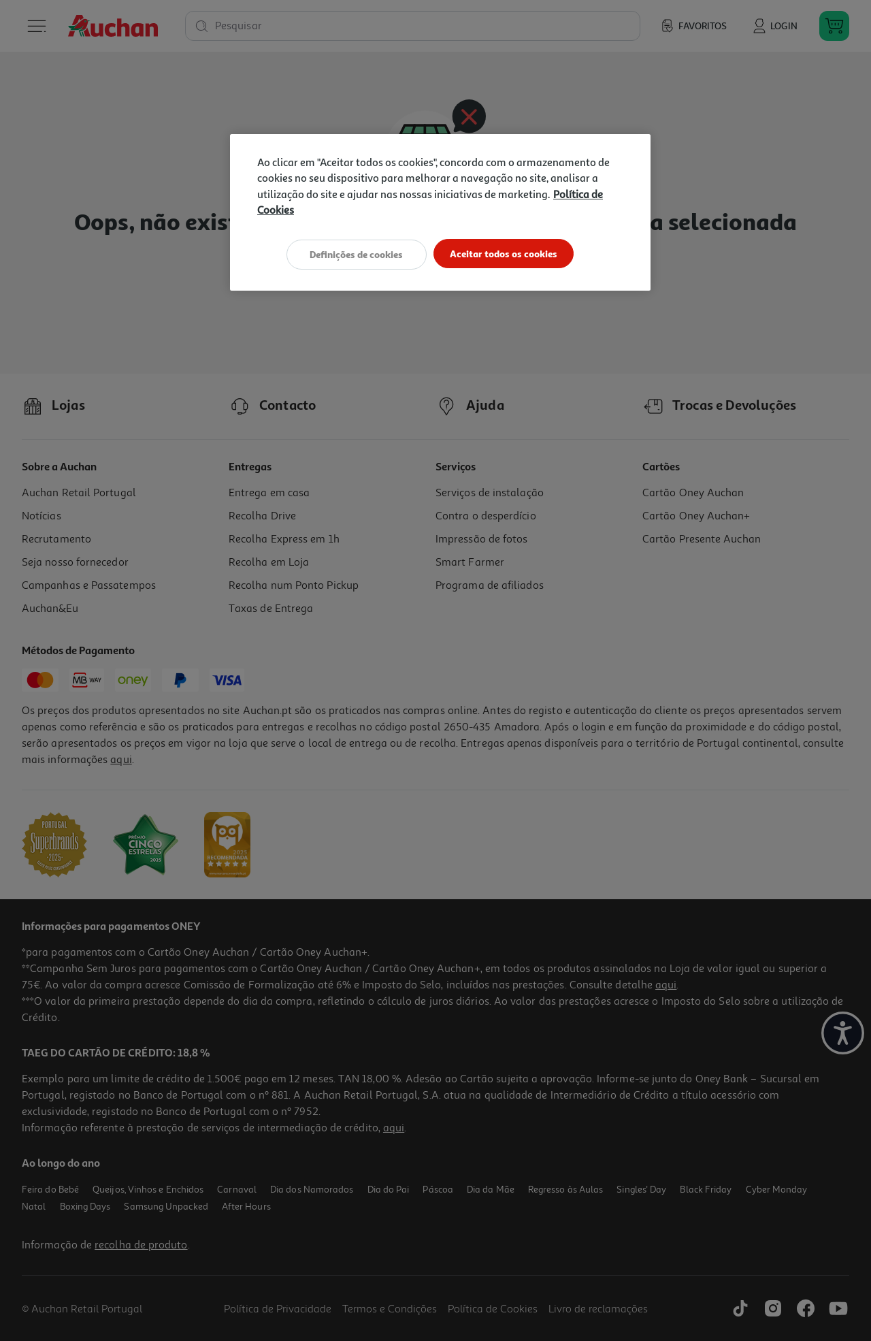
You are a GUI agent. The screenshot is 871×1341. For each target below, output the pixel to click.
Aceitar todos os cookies (507, 253)
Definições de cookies (353, 253)
